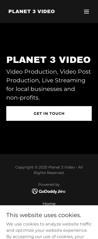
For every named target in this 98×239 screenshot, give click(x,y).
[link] (31, 11)
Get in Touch (49, 113)
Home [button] (49, 203)
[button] (86, 11)
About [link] (49, 210)
